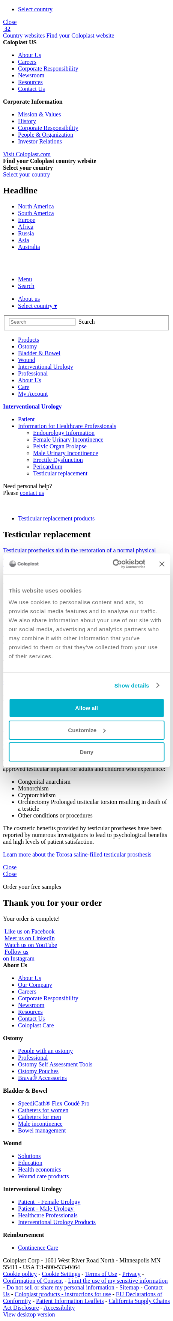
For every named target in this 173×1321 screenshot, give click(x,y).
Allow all (86, 708)
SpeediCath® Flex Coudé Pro (53, 1103)
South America (36, 213)
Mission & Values (39, 114)
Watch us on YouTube (31, 945)
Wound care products (43, 1176)
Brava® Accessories (42, 1078)
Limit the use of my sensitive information (118, 1280)
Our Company (35, 985)
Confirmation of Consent (33, 1280)
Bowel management (42, 1130)
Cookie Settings (61, 1274)
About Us (29, 55)
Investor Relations (40, 141)
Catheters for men (39, 1117)
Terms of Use (101, 1274)
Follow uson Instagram (19, 955)
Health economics (39, 1169)
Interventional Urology (32, 406)
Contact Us (31, 89)
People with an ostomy (45, 1051)
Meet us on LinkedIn (30, 938)
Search (26, 286)
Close (10, 22)
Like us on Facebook (30, 931)
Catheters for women (43, 1110)
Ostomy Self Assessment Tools (55, 1064)
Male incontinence (40, 1123)
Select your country (26, 174)
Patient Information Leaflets (70, 1301)
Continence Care (38, 1247)
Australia (29, 247)
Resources (30, 82)
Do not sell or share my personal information (60, 1287)
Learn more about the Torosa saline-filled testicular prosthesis (78, 854)
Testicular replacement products (56, 518)
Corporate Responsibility (48, 68)
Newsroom (31, 75)
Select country (35, 9)
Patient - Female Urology (49, 1202)
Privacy (131, 1274)
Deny (86, 752)
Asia (23, 240)
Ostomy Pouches (38, 1071)
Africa (25, 226)
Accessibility (59, 1307)
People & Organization (45, 134)
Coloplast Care (36, 1025)
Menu (25, 279)
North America (36, 206)
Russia (26, 233)
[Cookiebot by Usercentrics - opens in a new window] (112, 564)
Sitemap (129, 1287)
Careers (27, 62)
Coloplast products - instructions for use (63, 1294)
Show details (131, 685)
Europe (26, 220)
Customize (86, 730)
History (27, 121)
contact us (32, 493)
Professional (33, 1057)
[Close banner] (161, 564)
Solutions (29, 1156)
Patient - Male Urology (46, 1208)
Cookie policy (20, 1274)
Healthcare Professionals (48, 1215)
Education (30, 1163)
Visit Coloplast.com (27, 154)
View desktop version (29, 1314)
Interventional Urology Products (57, 1222)
